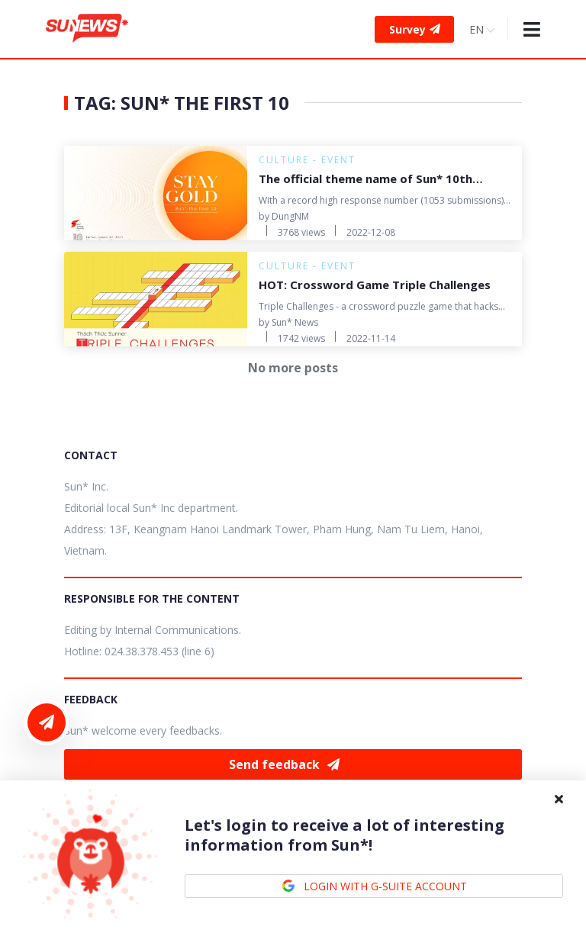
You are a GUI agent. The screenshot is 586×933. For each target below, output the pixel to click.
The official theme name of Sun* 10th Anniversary (365, 179)
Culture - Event (307, 159)
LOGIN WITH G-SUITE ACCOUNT (374, 886)
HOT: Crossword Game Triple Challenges (375, 284)
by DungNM (284, 216)
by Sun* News (288, 322)
